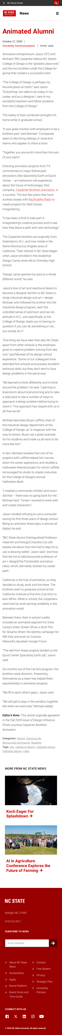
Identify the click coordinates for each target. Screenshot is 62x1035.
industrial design (12, 751)
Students (36, 742)
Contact (41, 962)
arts (12, 747)
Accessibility (16, 973)
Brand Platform (18, 985)
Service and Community (16, 742)
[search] (57, 3)
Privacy (41, 975)
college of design (25, 747)
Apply (12, 979)
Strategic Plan (45, 981)
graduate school (45, 747)
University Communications (19, 45)
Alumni (21, 738)
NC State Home (15, 3)
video (26, 751)
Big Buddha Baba (40, 199)
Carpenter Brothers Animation (35, 190)
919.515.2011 (13, 921)
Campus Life (33, 738)
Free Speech (44, 968)
